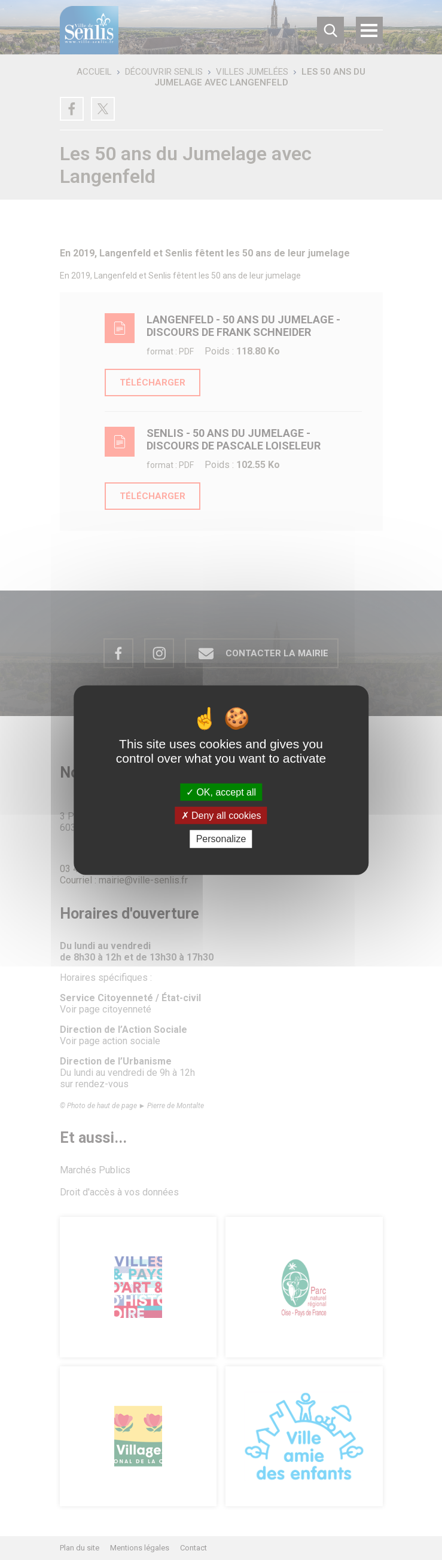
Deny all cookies (221, 815)
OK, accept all (221, 792)
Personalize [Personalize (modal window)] (221, 839)
